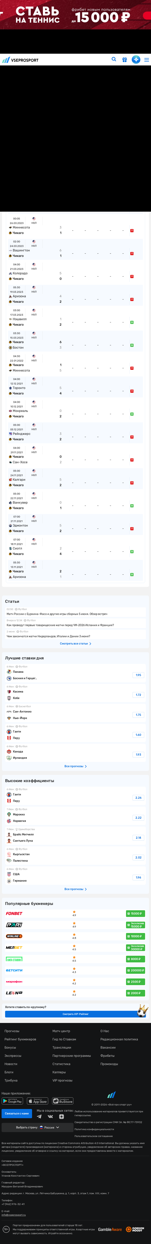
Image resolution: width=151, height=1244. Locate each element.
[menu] (146, 59)
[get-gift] (124, 60)
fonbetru (75, 622)
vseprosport (20, 59)
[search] (114, 59)
